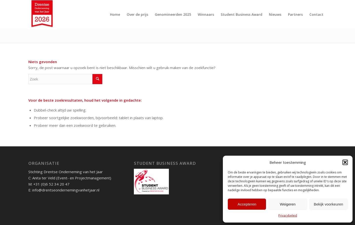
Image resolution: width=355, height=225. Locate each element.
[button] (345, 162)
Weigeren (288, 204)
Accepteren (247, 204)
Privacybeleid (287, 215)
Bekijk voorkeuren (328, 204)
